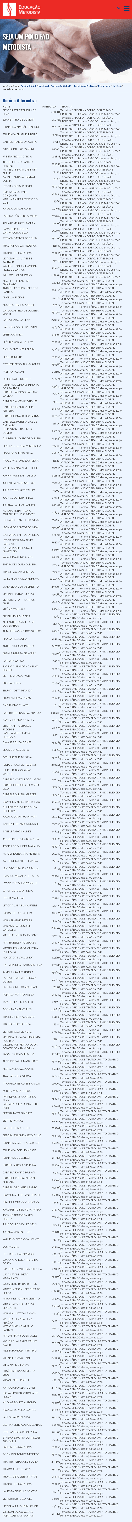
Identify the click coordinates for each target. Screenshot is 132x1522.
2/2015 (117, 86)
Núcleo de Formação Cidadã (54, 86)
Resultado (104, 86)
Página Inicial (28, 86)
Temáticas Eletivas (85, 86)
